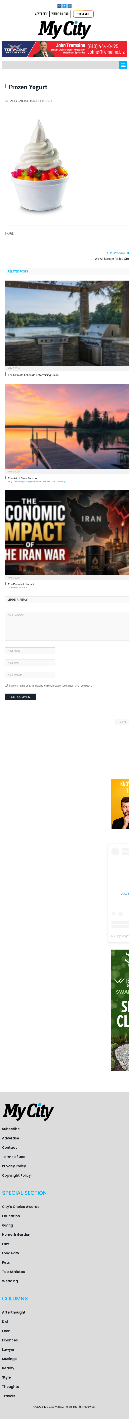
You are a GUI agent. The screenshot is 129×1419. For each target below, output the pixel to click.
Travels (8, 1396)
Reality (8, 1368)
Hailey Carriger (20, 100)
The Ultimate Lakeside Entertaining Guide (33, 375)
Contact (9, 1147)
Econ (6, 1331)
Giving (7, 1225)
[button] (123, 65)
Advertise (10, 1138)
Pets (6, 1262)
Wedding (10, 1281)
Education (11, 1216)
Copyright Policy (16, 1175)
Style (6, 1377)
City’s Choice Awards (20, 1206)
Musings (9, 1358)
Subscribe (11, 1129)
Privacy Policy (14, 1166)
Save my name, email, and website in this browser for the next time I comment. (50, 685)
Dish (5, 1321)
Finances (10, 1340)
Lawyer (8, 1349)
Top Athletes (13, 1271)
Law (5, 1243)
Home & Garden (16, 1234)
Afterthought (14, 1312)
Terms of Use (13, 1156)
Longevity (10, 1253)
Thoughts (10, 1386)
